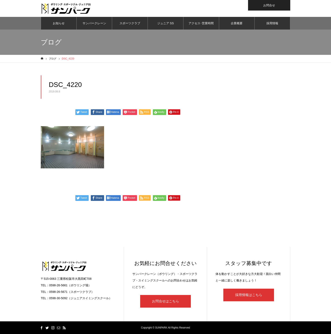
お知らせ (59, 23)
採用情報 (272, 23)
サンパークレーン (94, 23)
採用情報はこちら (248, 295)
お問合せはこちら (165, 301)
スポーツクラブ (129, 23)
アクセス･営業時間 (201, 23)
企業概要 (237, 23)
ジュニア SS (165, 23)
